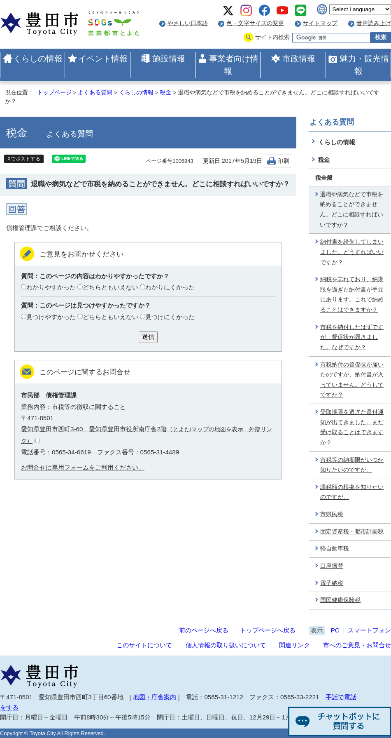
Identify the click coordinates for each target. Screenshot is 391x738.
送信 (148, 336)
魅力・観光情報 (364, 64)
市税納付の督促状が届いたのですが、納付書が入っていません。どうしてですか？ (352, 380)
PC (335, 630)
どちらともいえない (110, 287)
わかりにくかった (170, 287)
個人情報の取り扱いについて (226, 645)
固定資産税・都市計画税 (352, 532)
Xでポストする (23, 159)
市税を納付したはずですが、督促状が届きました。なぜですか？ (352, 337)
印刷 (283, 161)
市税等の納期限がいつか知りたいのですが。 (352, 465)
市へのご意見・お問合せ (357, 645)
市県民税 (331, 514)
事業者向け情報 (233, 64)
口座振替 (331, 566)
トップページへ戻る (268, 630)
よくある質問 (95, 92)
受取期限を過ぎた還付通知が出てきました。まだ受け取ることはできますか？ (352, 427)
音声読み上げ (373, 23)
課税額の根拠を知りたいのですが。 (352, 492)
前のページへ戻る (203, 630)
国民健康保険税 (340, 600)
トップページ (54, 92)
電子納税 (331, 583)
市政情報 (298, 58)
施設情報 (168, 58)
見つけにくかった (170, 316)
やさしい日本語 (188, 23)
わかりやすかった (51, 287)
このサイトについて (144, 645)
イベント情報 (103, 58)
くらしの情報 (38, 58)
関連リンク (294, 645)
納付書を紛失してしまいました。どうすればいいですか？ (352, 252)
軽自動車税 (334, 548)
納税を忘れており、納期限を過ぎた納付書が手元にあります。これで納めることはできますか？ (352, 294)
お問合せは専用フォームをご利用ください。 (82, 467)
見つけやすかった (51, 316)
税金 (165, 92)
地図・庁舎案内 (154, 696)
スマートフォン (369, 630)
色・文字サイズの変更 (255, 23)
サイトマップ (320, 23)
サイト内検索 (272, 37)
